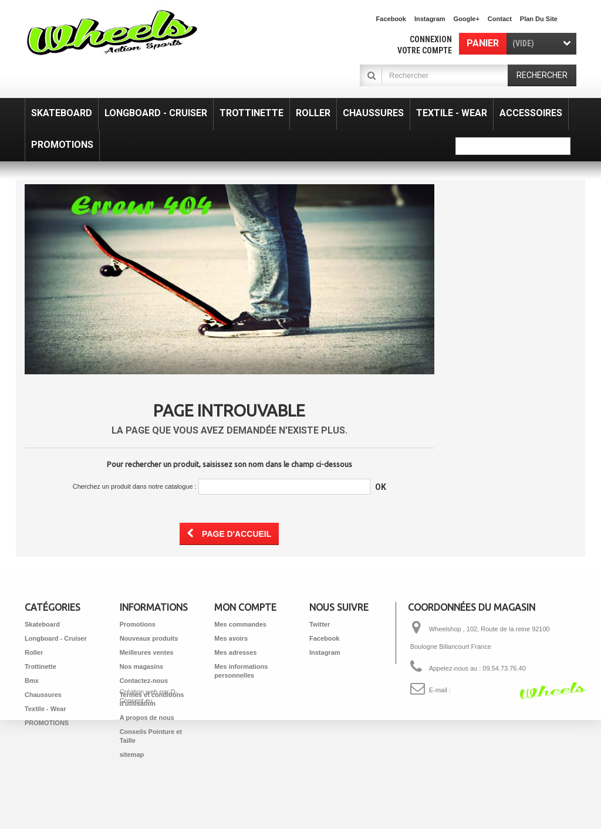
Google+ (467, 18)
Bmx (32, 680)
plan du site (539, 18)
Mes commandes (240, 624)
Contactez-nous (144, 680)
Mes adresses (235, 652)
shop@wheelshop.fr (481, 689)
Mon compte (245, 607)
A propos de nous (147, 717)
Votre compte (424, 50)
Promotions (138, 624)
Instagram (429, 18)
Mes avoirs (231, 638)
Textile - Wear (45, 708)
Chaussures (43, 694)
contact (500, 18)
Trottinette (40, 666)
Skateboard (42, 624)
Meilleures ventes (147, 652)
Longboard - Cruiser (56, 638)
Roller (34, 652)
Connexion (431, 39)
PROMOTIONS (47, 722)
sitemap (132, 754)
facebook (391, 18)
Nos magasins (142, 666)
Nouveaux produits (149, 638)
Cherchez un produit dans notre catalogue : (135, 486)
